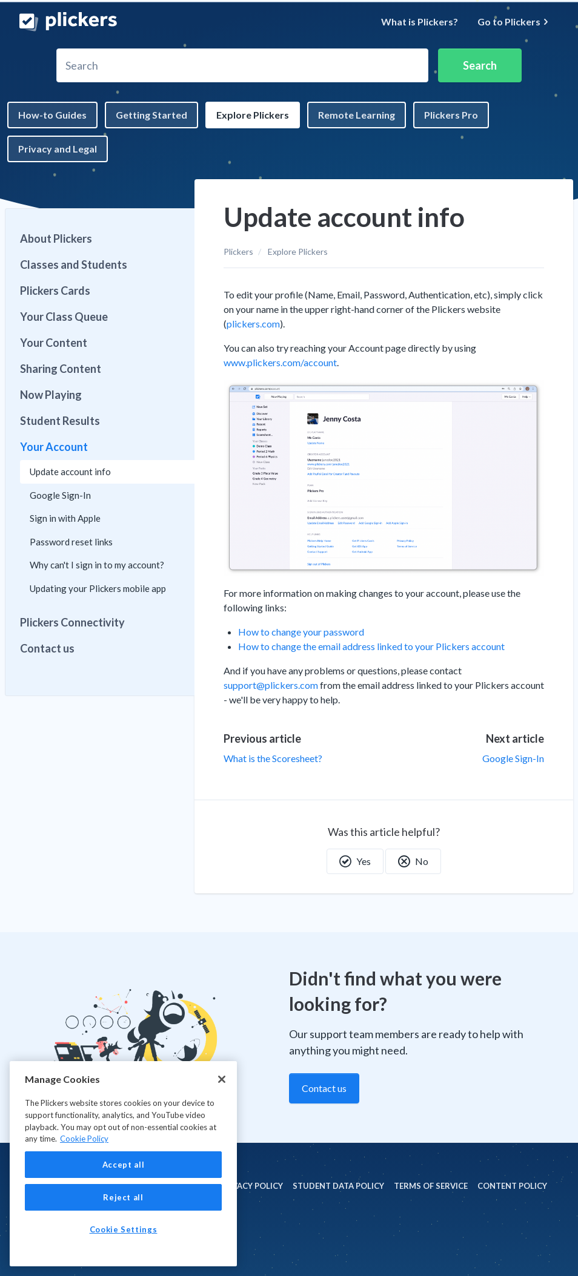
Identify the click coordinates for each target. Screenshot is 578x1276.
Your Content (53, 342)
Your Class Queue (64, 316)
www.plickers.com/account (280, 362)
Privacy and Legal (57, 148)
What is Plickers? (419, 21)
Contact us (47, 648)
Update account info (70, 471)
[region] (123, 1163)
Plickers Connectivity (72, 622)
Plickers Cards (55, 290)
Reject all (123, 1197)
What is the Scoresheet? (273, 758)
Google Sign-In (513, 758)
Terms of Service (431, 1186)
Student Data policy (338, 1186)
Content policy (512, 1186)
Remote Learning (356, 114)
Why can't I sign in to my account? (97, 564)
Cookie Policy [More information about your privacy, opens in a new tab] (84, 1138)
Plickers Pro (451, 114)
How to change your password (301, 631)
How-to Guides (52, 114)
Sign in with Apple (65, 518)
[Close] (221, 1079)
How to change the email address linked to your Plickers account (371, 646)
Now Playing (51, 394)
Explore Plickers (252, 114)
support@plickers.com (271, 685)
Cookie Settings (124, 1229)
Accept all (123, 1164)
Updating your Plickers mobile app (98, 588)
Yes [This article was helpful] (355, 861)
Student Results (60, 420)
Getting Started (151, 114)
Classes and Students (73, 264)
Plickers (238, 251)
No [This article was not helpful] (413, 861)
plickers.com (253, 323)
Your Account (54, 446)
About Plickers (56, 238)
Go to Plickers (513, 21)
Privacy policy (251, 1186)
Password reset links (71, 541)
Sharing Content (60, 368)
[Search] (242, 65)
